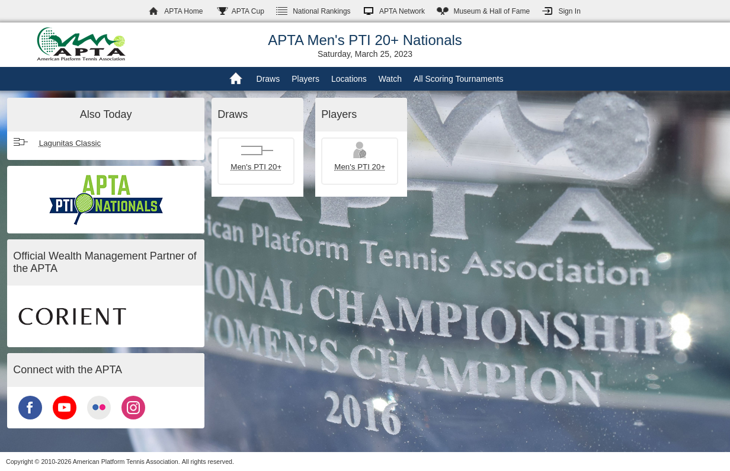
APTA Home (183, 11)
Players (305, 79)
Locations (349, 79)
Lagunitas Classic (70, 143)
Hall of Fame (491, 11)
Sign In (569, 11)
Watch (390, 79)
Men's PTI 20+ (255, 166)
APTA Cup (248, 11)
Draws (268, 79)
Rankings (321, 11)
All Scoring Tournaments (458, 79)
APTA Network (402, 11)
